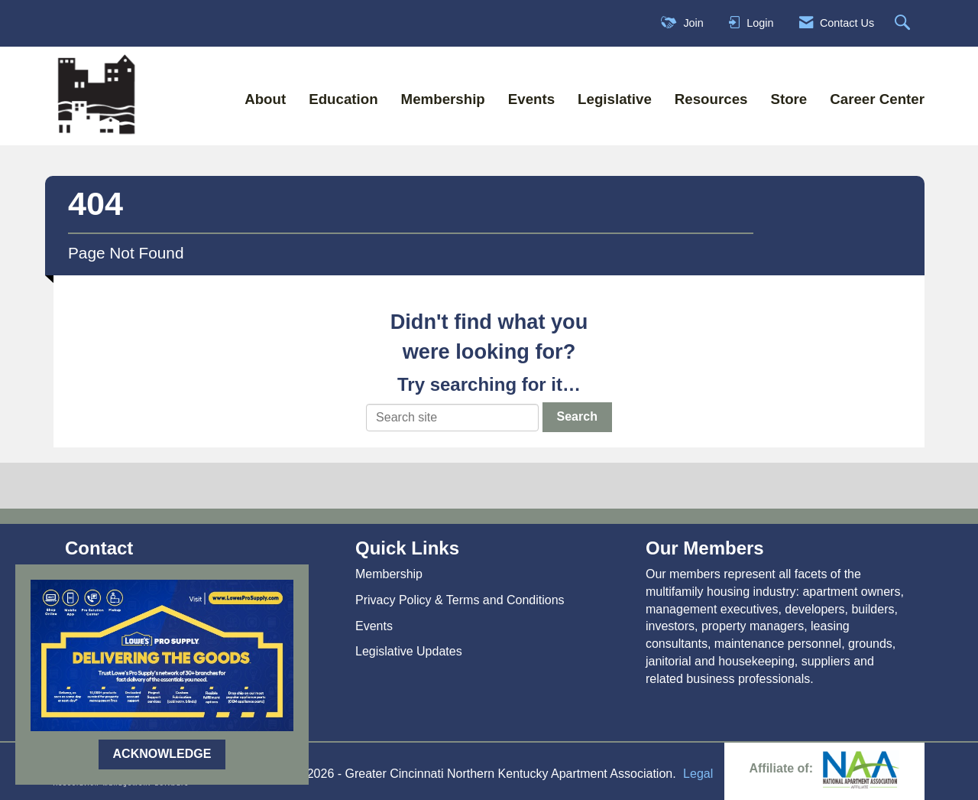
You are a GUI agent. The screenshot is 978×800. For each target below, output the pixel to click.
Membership (443, 99)
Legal (698, 773)
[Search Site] (904, 23)
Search (577, 416)
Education (343, 99)
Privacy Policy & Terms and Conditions (460, 600)
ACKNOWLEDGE (162, 753)
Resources (711, 99)
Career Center (877, 99)
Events (531, 99)
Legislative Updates (408, 651)
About (265, 99)
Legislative (615, 99)
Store (788, 99)
